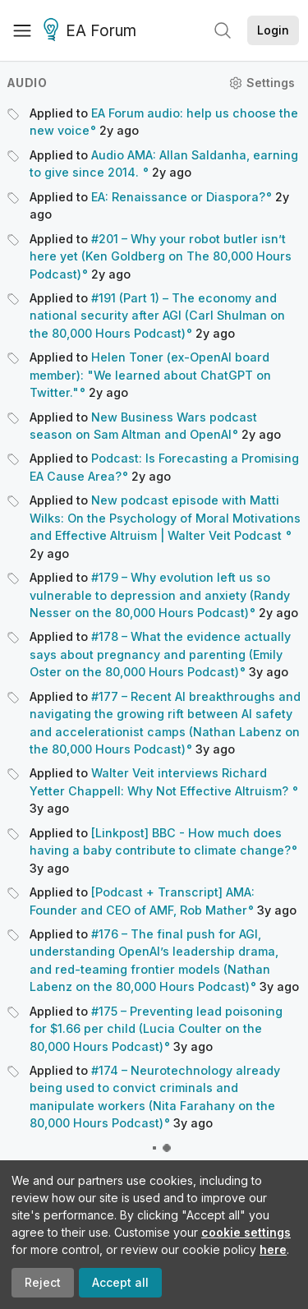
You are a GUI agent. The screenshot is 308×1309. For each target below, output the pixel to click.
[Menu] (22, 30)
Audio (27, 83)
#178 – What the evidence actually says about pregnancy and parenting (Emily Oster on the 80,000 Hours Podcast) (160, 654)
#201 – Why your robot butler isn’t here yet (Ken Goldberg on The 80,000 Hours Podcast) (161, 256)
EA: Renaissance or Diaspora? (178, 197)
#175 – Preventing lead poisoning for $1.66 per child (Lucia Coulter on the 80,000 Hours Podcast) (156, 1028)
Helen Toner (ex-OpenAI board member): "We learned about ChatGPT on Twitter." (150, 374)
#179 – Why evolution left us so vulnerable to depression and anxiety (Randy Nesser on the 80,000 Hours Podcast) (160, 595)
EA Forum (92, 31)
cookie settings (246, 1232)
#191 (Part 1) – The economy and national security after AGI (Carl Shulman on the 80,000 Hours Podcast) (157, 315)
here (273, 1249)
